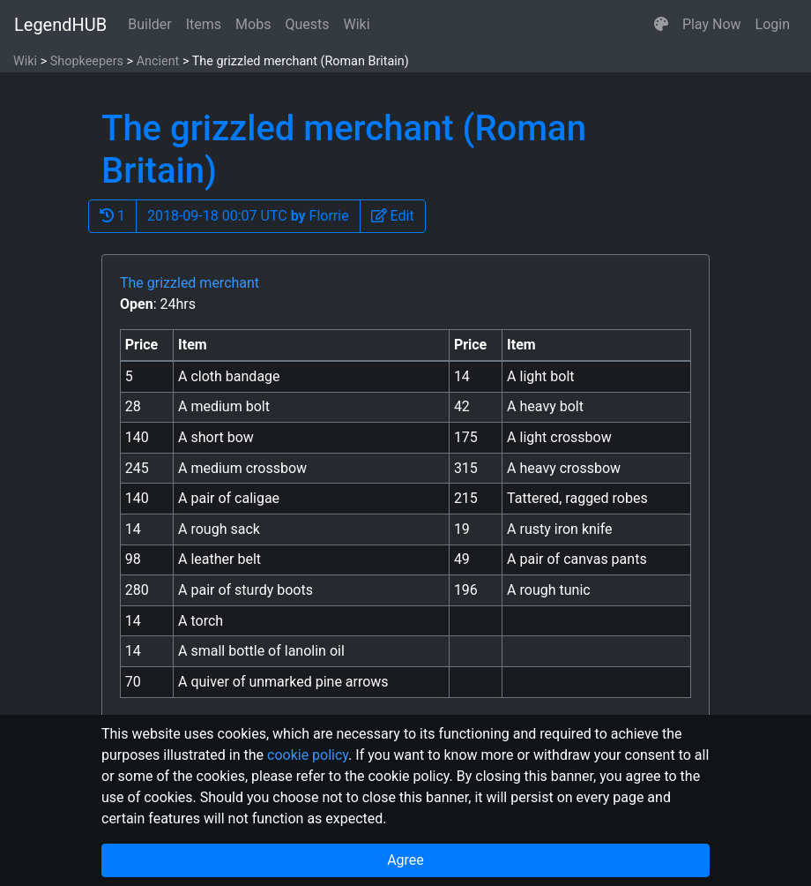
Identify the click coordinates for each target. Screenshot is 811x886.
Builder (150, 24)
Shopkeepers (86, 61)
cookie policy (307, 755)
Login (772, 24)
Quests (307, 24)
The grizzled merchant (189, 282)
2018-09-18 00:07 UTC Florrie (248, 215)
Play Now (711, 24)
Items (203, 24)
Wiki (357, 24)
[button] (661, 24)
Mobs (253, 24)
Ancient (158, 61)
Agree (405, 860)
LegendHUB (60, 24)
